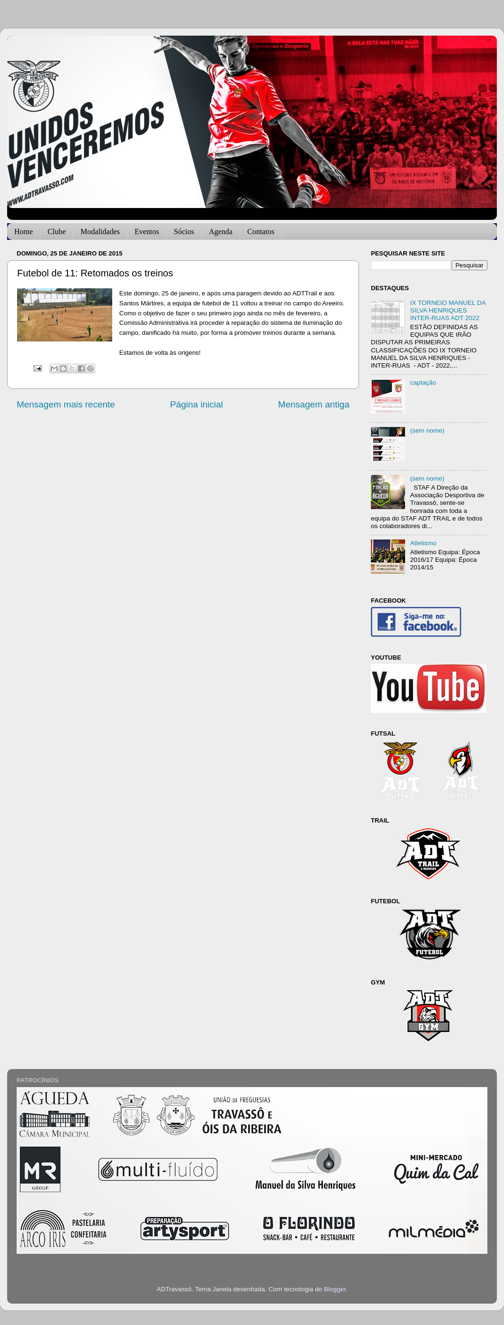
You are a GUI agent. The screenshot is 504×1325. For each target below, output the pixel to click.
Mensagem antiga (313, 404)
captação (423, 382)
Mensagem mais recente (66, 404)
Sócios (184, 231)
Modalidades (100, 231)
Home (23, 231)
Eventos (147, 231)
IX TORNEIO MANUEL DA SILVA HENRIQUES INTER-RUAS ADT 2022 (447, 310)
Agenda (221, 231)
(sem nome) (427, 430)
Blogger (335, 1289)
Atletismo (423, 543)
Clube (57, 231)
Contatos (260, 231)
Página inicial (196, 404)
